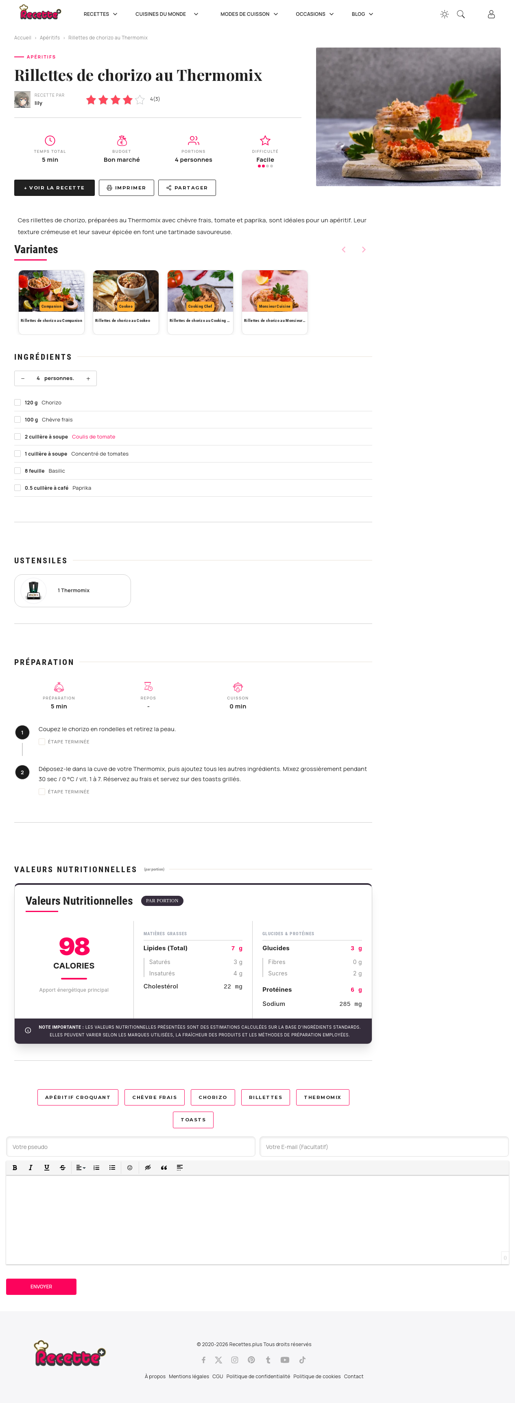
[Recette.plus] (46, 14)
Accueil (22, 38)
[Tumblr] (268, 1360)
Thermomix (323, 1097)
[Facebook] (203, 1360)
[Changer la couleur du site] (445, 14)
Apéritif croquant (78, 1097)
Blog (363, 14)
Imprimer (126, 188)
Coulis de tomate (93, 436)
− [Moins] (23, 378)
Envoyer (41, 1286)
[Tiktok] (302, 1360)
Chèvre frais (154, 1097)
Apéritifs (50, 38)
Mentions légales (189, 1376)
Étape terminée (64, 741)
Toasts (193, 1120)
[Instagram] (235, 1360)
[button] (15, 1168)
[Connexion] (491, 14)
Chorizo (213, 1097)
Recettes (101, 14)
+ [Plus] (88, 378)
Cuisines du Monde (169, 14)
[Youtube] (285, 1360)
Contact (354, 1376)
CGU (217, 1376)
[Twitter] (218, 1360)
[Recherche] (461, 14)
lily (38, 102)
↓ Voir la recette (54, 188)
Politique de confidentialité (258, 1376)
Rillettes (266, 1097)
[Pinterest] (251, 1359)
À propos (155, 1376)
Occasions (316, 14)
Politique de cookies (317, 1376)
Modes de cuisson (249, 14)
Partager (187, 188)
